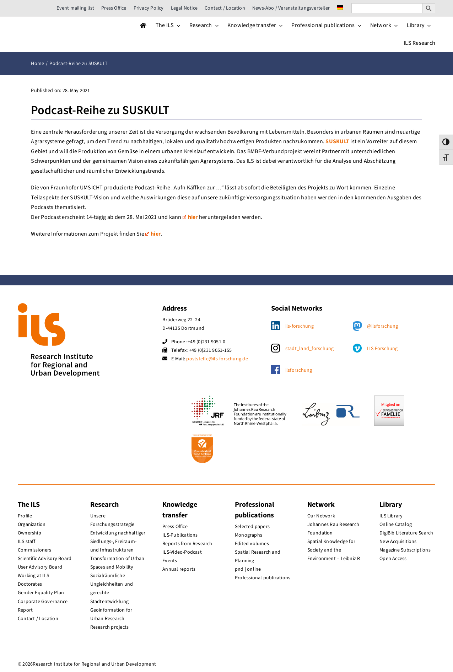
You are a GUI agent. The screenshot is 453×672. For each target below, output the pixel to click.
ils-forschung (299, 326)
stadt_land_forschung (309, 348)
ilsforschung (298, 370)
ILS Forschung (382, 348)
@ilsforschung (382, 326)
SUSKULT (337, 141)
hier (190, 217)
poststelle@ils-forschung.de (217, 358)
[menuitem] (340, 8)
